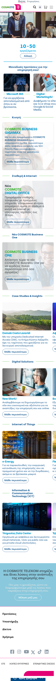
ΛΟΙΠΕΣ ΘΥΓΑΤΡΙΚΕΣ (19, 663)
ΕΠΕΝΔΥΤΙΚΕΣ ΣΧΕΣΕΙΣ (44, 663)
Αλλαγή (28, 55)
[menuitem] (12, 651)
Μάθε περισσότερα (18, 161)
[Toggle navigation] (51, 6)
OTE (3, 663)
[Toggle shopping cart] (45, 7)
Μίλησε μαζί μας (28, 597)
